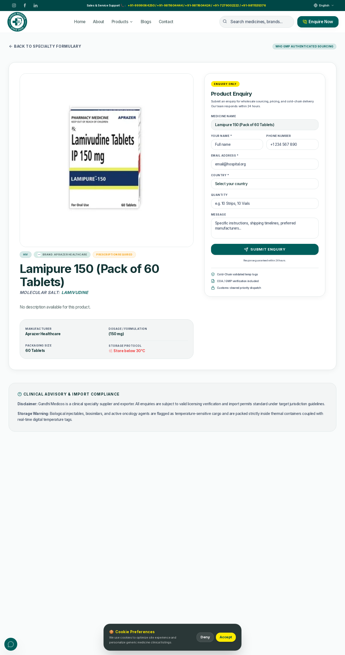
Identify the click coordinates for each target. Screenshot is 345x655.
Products (122, 21)
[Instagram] (14, 5)
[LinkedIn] (35, 5)
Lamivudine (74, 292)
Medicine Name (223, 116)
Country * (220, 175)
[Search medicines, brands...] (256, 22)
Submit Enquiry (265, 249)
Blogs (146, 21)
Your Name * (221, 135)
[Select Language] (324, 5)
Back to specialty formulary (45, 46)
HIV (25, 254)
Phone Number (278, 135)
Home (79, 21)
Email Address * (225, 155)
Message (218, 214)
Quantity (219, 194)
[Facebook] (24, 5)
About (98, 21)
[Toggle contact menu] (10, 644)
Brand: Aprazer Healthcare (62, 255)
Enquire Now (318, 21)
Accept (225, 637)
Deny (204, 637)
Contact (166, 21)
